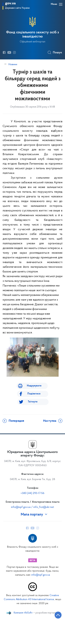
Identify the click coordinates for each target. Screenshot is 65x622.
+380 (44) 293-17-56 (32, 493)
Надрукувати (34, 385)
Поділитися (33, 393)
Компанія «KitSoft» (23, 613)
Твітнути (32, 401)
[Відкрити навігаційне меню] (60, 4)
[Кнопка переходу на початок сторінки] (58, 615)
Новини (12, 64)
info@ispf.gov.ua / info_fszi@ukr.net (32, 507)
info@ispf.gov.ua (40, 575)
